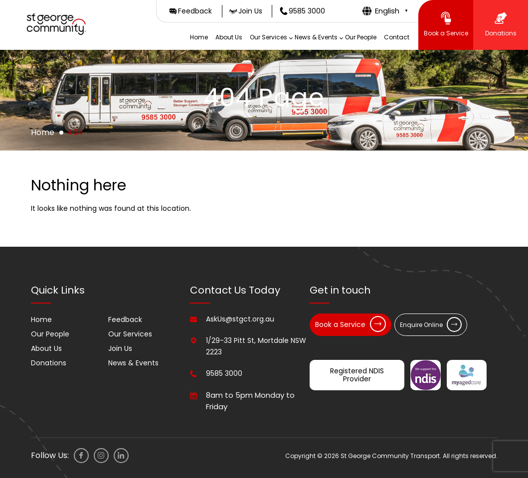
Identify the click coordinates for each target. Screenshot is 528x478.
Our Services (268, 37)
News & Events (316, 37)
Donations (48, 363)
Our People (360, 37)
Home (199, 37)
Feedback (125, 319)
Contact (396, 37)
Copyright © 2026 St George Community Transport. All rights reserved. (391, 456)
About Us (228, 37)
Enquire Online (431, 324)
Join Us (120, 348)
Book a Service (350, 324)
